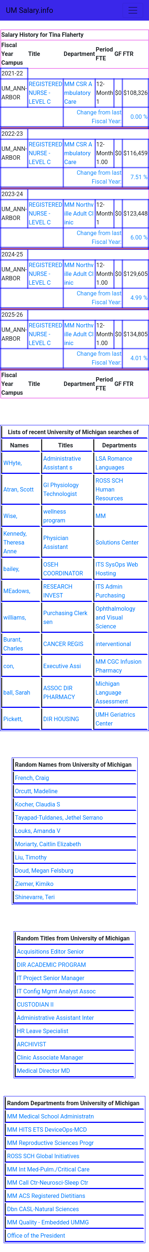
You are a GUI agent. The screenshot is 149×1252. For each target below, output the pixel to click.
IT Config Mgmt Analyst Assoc (56, 991)
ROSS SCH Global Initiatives (43, 1156)
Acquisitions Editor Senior (50, 951)
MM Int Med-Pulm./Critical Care (48, 1169)
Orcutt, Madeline (36, 791)
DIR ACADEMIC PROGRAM (51, 964)
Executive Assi (62, 666)
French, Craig (32, 777)
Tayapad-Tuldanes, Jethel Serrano (59, 817)
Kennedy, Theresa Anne (14, 542)
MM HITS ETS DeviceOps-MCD (47, 1129)
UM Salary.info (29, 10)
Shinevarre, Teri (35, 897)
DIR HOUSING (61, 719)
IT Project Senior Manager (50, 978)
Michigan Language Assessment (111, 692)
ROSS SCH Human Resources (109, 489)
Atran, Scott (18, 489)
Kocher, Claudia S (37, 804)
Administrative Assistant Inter (55, 1017)
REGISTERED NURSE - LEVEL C (45, 93)
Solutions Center (117, 542)
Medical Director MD (43, 1070)
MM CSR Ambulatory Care (78, 93)
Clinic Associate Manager (50, 1057)
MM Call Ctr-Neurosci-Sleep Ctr (47, 1182)
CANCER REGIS (63, 644)
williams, (14, 617)
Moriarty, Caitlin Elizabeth (48, 844)
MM (100, 515)
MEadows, (16, 591)
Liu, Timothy (31, 857)
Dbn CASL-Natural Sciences (43, 1209)
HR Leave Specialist (42, 1031)
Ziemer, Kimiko (34, 883)
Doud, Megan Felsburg (44, 870)
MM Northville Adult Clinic (79, 213)
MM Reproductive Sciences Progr (50, 1142)
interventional (113, 644)
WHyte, (12, 463)
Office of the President (36, 1235)
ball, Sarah (16, 692)
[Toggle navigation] (133, 10)
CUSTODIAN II (35, 1004)
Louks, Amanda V (38, 830)
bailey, (11, 568)
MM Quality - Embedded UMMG (48, 1222)
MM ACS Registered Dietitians (46, 1195)
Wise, (10, 515)
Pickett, (12, 719)
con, (8, 666)
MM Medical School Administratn (50, 1116)
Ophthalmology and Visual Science (115, 617)
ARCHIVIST (31, 1044)
